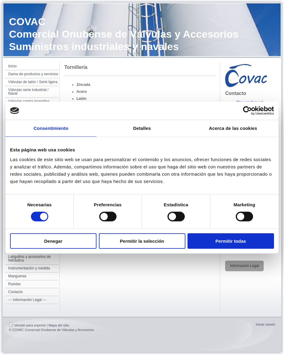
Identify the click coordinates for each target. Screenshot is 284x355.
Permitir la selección (142, 240)
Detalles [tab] (142, 128)
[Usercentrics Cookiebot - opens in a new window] (247, 110)
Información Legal (244, 266)
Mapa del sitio (59, 325)
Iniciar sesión (265, 324)
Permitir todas (230, 240)
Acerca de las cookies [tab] (233, 128)
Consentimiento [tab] (51, 128)
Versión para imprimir (27, 325)
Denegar (53, 240)
